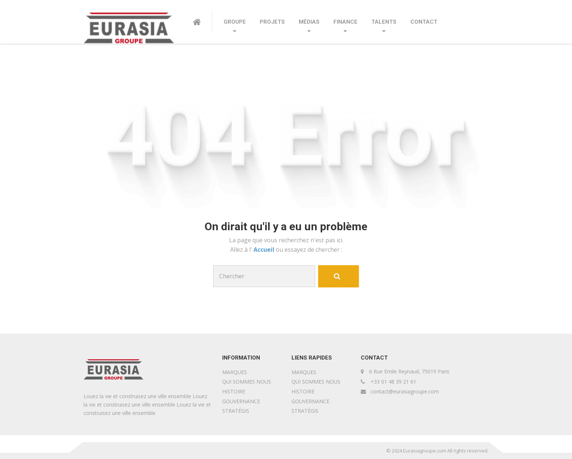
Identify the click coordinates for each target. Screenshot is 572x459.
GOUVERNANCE (241, 401)
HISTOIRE (233, 391)
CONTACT (423, 22)
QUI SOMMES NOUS (246, 381)
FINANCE (345, 22)
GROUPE (235, 22)
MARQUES (234, 372)
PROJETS (272, 22)
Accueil (265, 250)
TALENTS (384, 22)
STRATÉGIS (235, 410)
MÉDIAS (309, 22)
